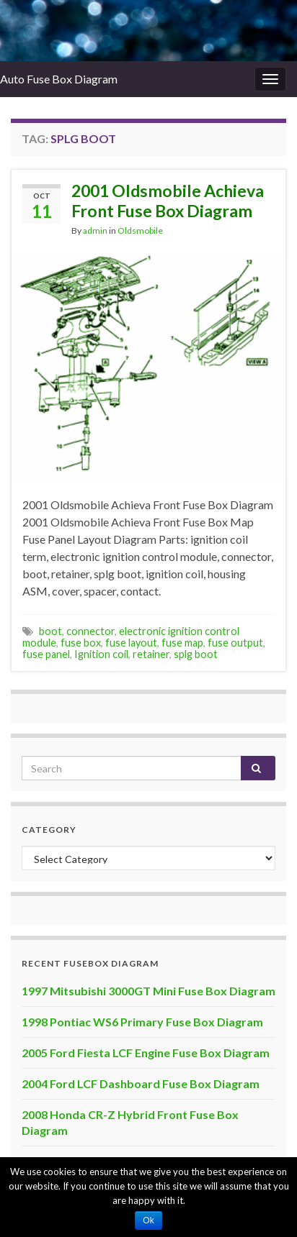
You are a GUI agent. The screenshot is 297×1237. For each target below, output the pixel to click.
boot (50, 631)
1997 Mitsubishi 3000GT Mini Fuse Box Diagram (148, 991)
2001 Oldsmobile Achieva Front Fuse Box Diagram (167, 201)
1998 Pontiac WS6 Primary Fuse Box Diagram (142, 1021)
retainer (151, 654)
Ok (148, 1220)
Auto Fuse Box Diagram (59, 79)
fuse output (235, 642)
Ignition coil (101, 654)
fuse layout (131, 642)
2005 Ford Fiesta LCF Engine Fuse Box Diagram (146, 1052)
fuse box (81, 642)
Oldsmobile (140, 230)
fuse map (182, 642)
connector (90, 631)
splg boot (196, 654)
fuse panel (46, 654)
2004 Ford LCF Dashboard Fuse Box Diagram (141, 1083)
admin (95, 230)
